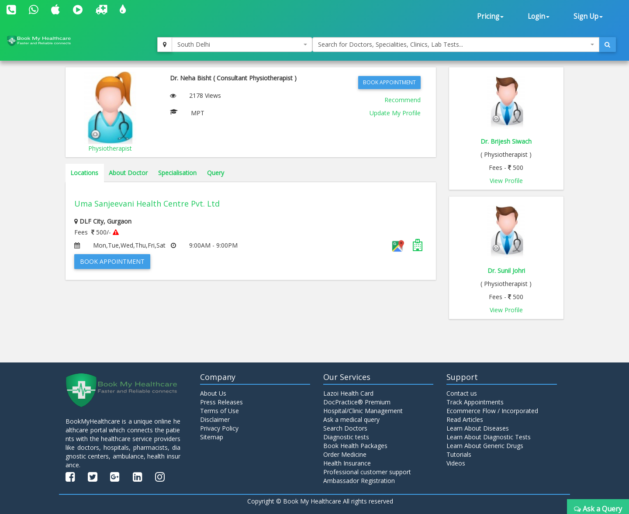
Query (215, 173)
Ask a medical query (351, 419)
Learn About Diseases (477, 428)
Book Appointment (389, 82)
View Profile (506, 180)
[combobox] (242, 44)
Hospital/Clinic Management (363, 411)
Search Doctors (345, 428)
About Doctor (128, 173)
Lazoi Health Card (348, 393)
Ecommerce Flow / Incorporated (492, 411)
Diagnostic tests (346, 437)
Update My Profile (395, 113)
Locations (84, 173)
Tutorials (458, 454)
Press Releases (221, 402)
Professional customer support (367, 472)
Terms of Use (219, 411)
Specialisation (177, 173)
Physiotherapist (110, 148)
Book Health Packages (355, 446)
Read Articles (464, 419)
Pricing (490, 16)
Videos (455, 463)
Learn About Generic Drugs (484, 446)
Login (539, 16)
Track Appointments (475, 402)
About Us (213, 393)
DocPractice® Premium (357, 402)
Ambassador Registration (359, 480)
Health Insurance (347, 463)
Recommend (402, 100)
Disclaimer (215, 419)
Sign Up (588, 16)
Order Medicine (344, 454)
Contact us (461, 393)
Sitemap (211, 437)
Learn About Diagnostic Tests (488, 437)
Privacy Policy (219, 428)
